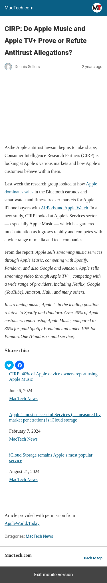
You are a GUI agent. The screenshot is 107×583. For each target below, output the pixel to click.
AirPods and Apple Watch (64, 207)
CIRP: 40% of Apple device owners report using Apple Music (53, 376)
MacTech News (23, 398)
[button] (9, 365)
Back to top (93, 558)
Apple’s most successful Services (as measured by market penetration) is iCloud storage (55, 417)
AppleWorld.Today (22, 523)
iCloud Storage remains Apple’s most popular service (50, 458)
